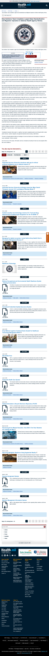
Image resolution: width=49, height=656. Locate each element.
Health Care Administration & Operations (28, 577)
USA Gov (17, 643)
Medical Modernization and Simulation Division (17, 581)
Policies (3, 618)
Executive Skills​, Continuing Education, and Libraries (17, 574)
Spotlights (6, 536)
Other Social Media (30, 56)
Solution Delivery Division (24, 298)
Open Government (33, 640)
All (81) (4, 155)
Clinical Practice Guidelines (5, 602)
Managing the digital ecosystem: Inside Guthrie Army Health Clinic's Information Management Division (22, 239)
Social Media (39, 568)
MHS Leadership (5, 561)
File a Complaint (16, 631)
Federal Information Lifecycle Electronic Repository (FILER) (19, 404)
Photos (5, 534)
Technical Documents (6, 626)
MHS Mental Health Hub (29, 570)
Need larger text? (6, 15)
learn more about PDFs (26, 653)
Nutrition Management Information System (14, 500)
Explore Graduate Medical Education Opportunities (18, 628)
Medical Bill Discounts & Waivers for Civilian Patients (29, 588)
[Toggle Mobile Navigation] (2, 5)
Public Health (15, 298)
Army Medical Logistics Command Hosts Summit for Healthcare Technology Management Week (20, 331)
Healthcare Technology (39, 62)
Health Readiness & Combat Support (28, 580)
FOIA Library (4, 610)
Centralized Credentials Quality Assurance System (16, 307)
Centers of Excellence (29, 583)
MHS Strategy (4, 564)
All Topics (27, 562)
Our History (4, 569)
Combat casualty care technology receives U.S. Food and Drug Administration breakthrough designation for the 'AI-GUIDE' (20, 213)
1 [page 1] (26, 151)
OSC (31, 643)
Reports (3, 624)
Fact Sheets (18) (17, 155)
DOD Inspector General (12, 640)
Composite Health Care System (11, 380)
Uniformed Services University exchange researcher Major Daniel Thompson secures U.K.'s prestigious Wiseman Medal (21, 188)
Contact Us (4, 573)
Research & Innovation (39, 178)
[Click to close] (48, 234)
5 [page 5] (39, 151)
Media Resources (40, 570)
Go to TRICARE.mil (17, 601)
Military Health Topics (28, 560)
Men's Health (27, 594)
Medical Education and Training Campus (17, 578)
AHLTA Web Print (7, 356)
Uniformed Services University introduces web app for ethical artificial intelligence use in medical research (20, 163)
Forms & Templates (5, 611)
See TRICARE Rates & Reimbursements (17, 619)
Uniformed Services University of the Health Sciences (13, 178)
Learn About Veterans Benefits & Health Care (17, 615)
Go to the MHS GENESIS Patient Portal (18, 607)
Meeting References (5, 616)
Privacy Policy (14, 638)
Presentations (4, 620)
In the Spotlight (39, 566)
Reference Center (6, 600)
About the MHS (5, 559)
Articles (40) (9, 155)
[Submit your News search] (44, 527)
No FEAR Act (23, 638)
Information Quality (23, 640)
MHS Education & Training (17, 560)
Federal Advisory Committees (5, 567)
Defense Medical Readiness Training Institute (16, 570)
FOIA (4, 640)
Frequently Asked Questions (5, 614)
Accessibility (41, 638)
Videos (5, 538)
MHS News (39, 559)
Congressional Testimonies (4, 605)
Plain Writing (42, 640)
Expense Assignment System (10, 476)
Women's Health (28, 596)
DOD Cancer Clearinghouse (27, 565)
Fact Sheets (4, 608)
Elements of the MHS (6, 562)
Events (5, 532)
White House (24, 643)
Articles (5, 530)
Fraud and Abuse (32, 638)
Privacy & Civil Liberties (29, 591)
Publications (4, 622)
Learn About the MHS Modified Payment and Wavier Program (17, 611)
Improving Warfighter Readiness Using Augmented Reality (19, 452)
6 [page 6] (42, 151)
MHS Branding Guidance (6, 571)
